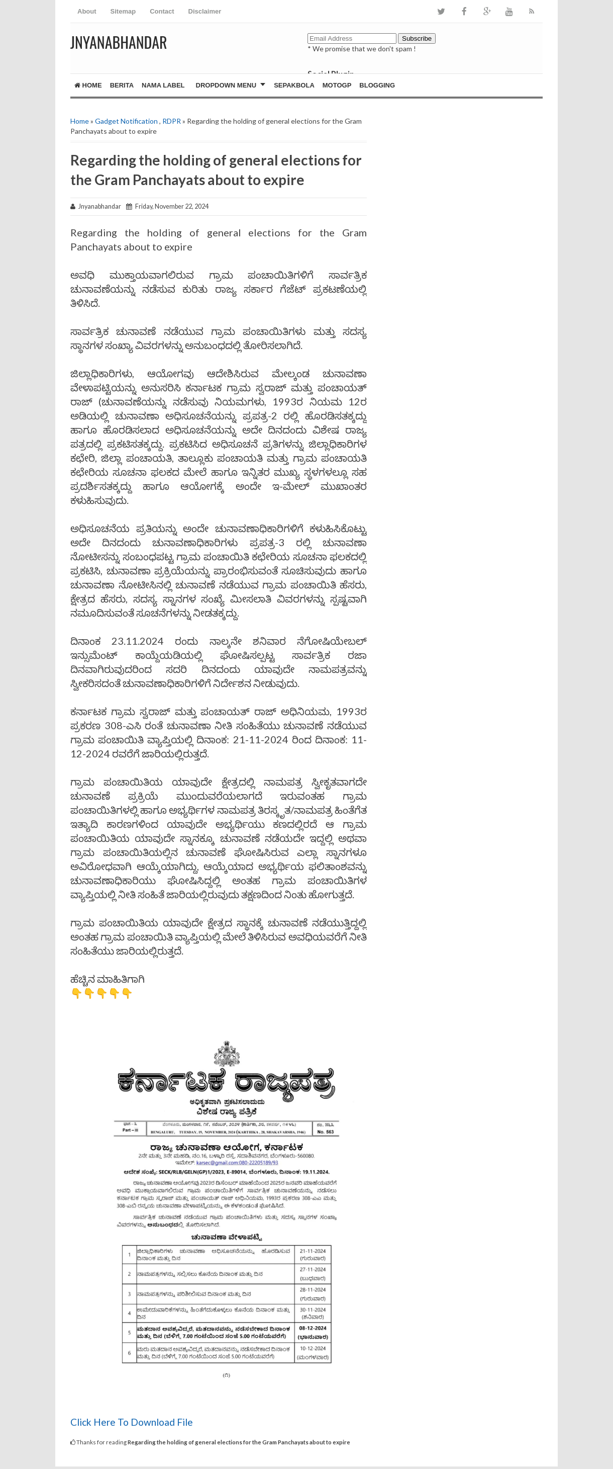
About (86, 11)
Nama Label (163, 85)
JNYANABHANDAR (118, 42)
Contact (162, 11)
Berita (122, 85)
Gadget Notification (126, 121)
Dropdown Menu (226, 85)
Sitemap (123, 11)
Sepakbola (294, 85)
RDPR (171, 121)
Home (88, 85)
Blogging (377, 85)
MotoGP (337, 85)
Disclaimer (205, 11)
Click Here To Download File (132, 1422)
